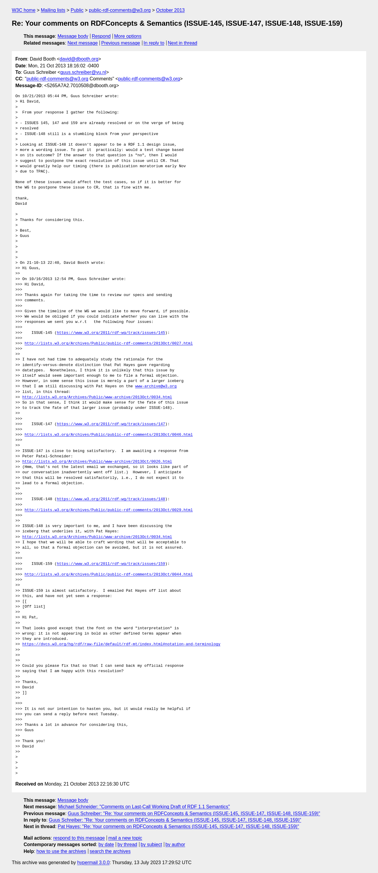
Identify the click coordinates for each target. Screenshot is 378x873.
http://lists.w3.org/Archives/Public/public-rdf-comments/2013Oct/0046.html (109, 435)
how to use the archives (61, 851)
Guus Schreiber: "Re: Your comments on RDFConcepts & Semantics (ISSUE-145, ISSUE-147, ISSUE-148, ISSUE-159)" (194, 813)
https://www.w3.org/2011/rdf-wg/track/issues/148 (111, 499)
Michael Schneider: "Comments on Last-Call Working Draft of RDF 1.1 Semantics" (144, 806)
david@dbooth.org (79, 58)
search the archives (110, 851)
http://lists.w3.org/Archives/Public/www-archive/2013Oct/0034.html (97, 397)
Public (77, 10)
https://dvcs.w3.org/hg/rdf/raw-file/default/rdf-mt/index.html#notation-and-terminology (121, 644)
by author (175, 844)
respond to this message (79, 838)
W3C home (23, 10)
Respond (101, 36)
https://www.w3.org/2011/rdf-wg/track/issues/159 (111, 564)
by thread (127, 844)
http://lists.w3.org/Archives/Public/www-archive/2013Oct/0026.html (97, 461)
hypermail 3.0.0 (93, 862)
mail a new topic (125, 838)
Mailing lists (53, 10)
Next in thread (182, 42)
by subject (151, 844)
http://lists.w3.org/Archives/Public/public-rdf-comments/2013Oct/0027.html (109, 343)
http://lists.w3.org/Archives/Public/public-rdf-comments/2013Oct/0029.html (109, 510)
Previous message (120, 42)
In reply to (154, 42)
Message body (73, 36)
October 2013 (170, 10)
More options (128, 36)
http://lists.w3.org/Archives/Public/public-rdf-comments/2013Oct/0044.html (109, 574)
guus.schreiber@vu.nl (83, 72)
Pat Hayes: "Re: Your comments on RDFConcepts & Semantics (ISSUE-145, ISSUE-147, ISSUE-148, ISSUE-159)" (178, 826)
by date (106, 844)
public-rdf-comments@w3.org (120, 10)
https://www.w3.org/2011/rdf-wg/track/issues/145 (111, 333)
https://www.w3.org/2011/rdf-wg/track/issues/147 (111, 424)
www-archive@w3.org (156, 386)
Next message (83, 42)
